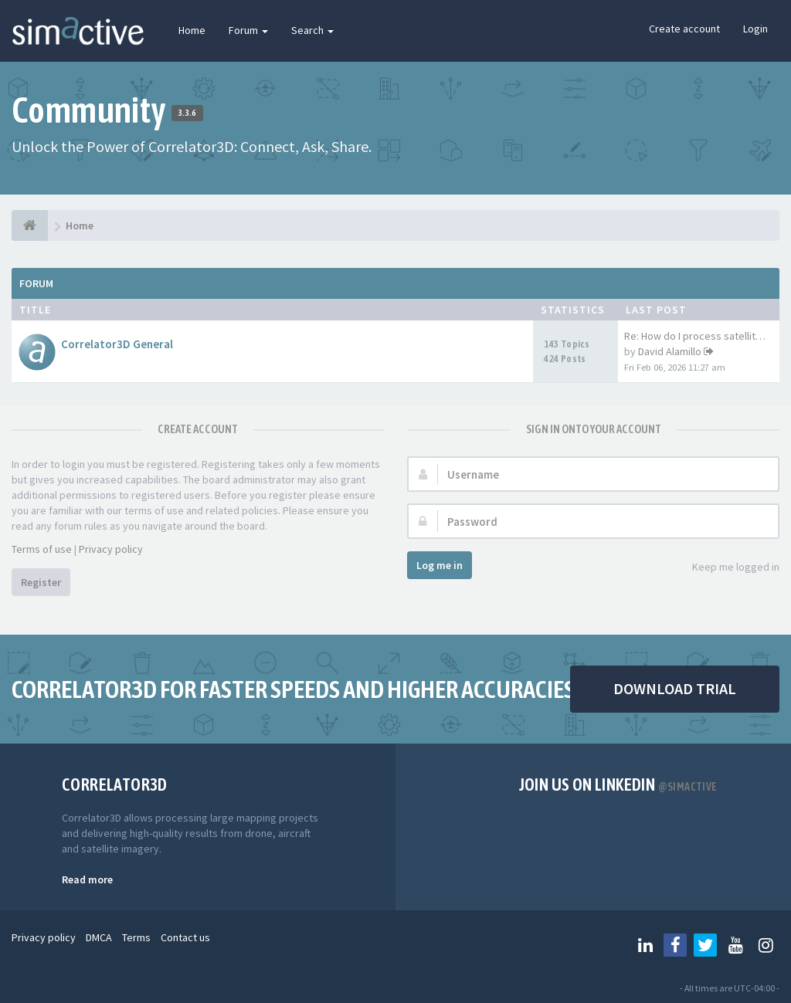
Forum (248, 30)
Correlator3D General (117, 344)
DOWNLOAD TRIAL (674, 688)
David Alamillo (669, 351)
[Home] (30, 225)
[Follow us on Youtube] (735, 945)
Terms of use (42, 549)
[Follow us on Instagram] (765, 945)
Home (191, 30)
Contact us (185, 937)
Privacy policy (111, 549)
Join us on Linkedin (618, 784)
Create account (684, 29)
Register (41, 582)
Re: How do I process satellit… (695, 336)
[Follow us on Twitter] (705, 945)
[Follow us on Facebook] (675, 945)
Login (755, 29)
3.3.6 (187, 112)
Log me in (439, 565)
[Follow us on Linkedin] (645, 945)
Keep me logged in (727, 568)
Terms (136, 937)
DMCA (99, 937)
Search (312, 30)
